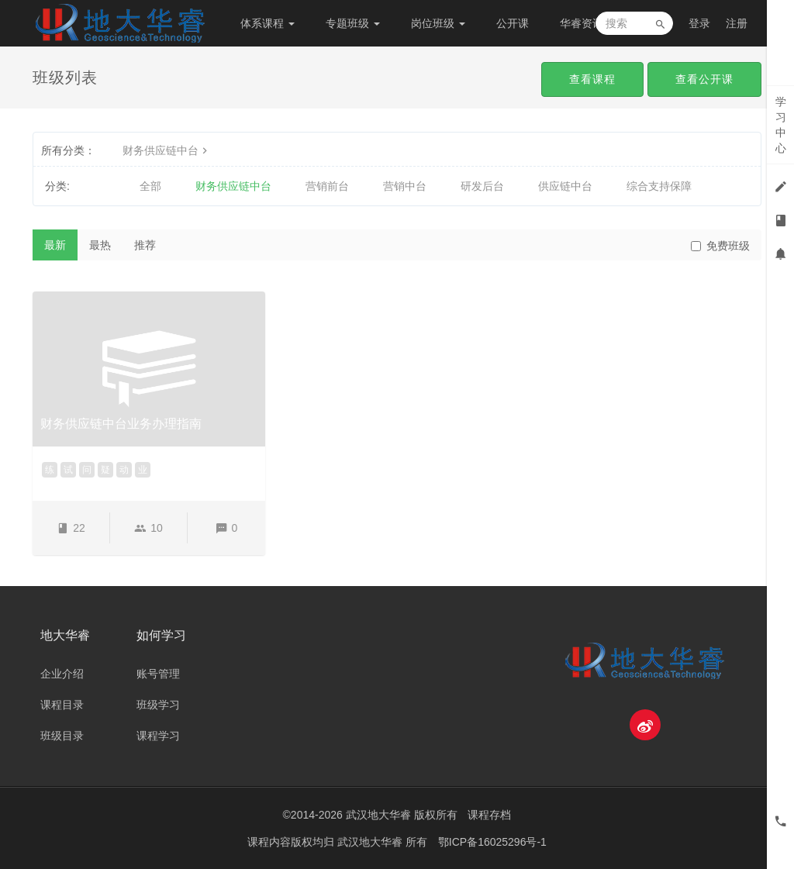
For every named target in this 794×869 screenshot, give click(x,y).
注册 (736, 23)
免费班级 (720, 246)
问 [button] (86, 469)
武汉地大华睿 (371, 842)
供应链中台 (565, 186)
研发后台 (482, 186)
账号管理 (158, 673)
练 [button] (49, 469)
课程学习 (158, 735)
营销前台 (327, 186)
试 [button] (68, 469)
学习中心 (780, 124)
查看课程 (592, 79)
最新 (55, 245)
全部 (150, 186)
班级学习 (158, 704)
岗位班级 (438, 23)
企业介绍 (62, 673)
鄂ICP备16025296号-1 (492, 842)
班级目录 (62, 735)
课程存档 (489, 815)
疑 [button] (105, 469)
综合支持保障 (659, 186)
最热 (100, 245)
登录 (699, 23)
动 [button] (124, 469)
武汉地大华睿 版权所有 (401, 815)
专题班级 (353, 23)
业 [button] (142, 469)
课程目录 (62, 704)
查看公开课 (704, 79)
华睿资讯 (587, 23)
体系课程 (267, 23)
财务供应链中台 (167, 150)
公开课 (512, 23)
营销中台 (404, 186)
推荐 (145, 245)
